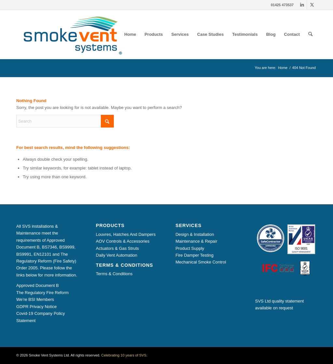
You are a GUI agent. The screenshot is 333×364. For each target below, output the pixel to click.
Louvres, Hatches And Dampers (126, 234)
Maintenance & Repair (197, 241)
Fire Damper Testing (195, 255)
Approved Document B (37, 285)
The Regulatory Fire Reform (42, 292)
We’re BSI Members (35, 299)
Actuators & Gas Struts (117, 248)
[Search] (310, 34)
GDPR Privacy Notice (36, 306)
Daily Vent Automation (116, 255)
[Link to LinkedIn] (302, 5)
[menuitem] (130, 34)
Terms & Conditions (114, 273)
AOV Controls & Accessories (123, 241)
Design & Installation (195, 234)
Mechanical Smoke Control (201, 262)
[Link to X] (312, 5)
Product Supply (190, 248)
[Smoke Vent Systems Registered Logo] (70, 34)
